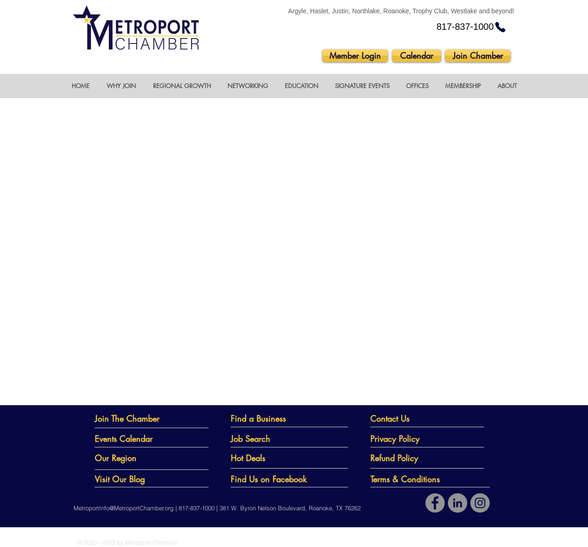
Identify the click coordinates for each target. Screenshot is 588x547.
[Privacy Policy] (411, 439)
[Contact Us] (405, 418)
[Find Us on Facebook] (272, 479)
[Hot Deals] (269, 458)
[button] (121, 86)
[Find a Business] (265, 418)
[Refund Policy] (411, 458)
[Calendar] (416, 56)
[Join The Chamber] (134, 418)
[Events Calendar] (129, 439)
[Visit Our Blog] (135, 479)
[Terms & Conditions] (411, 479)
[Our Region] (129, 458)
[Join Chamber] (477, 56)
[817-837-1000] (471, 27)
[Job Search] (269, 439)
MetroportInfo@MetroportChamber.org (124, 508)
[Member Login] (355, 56)
